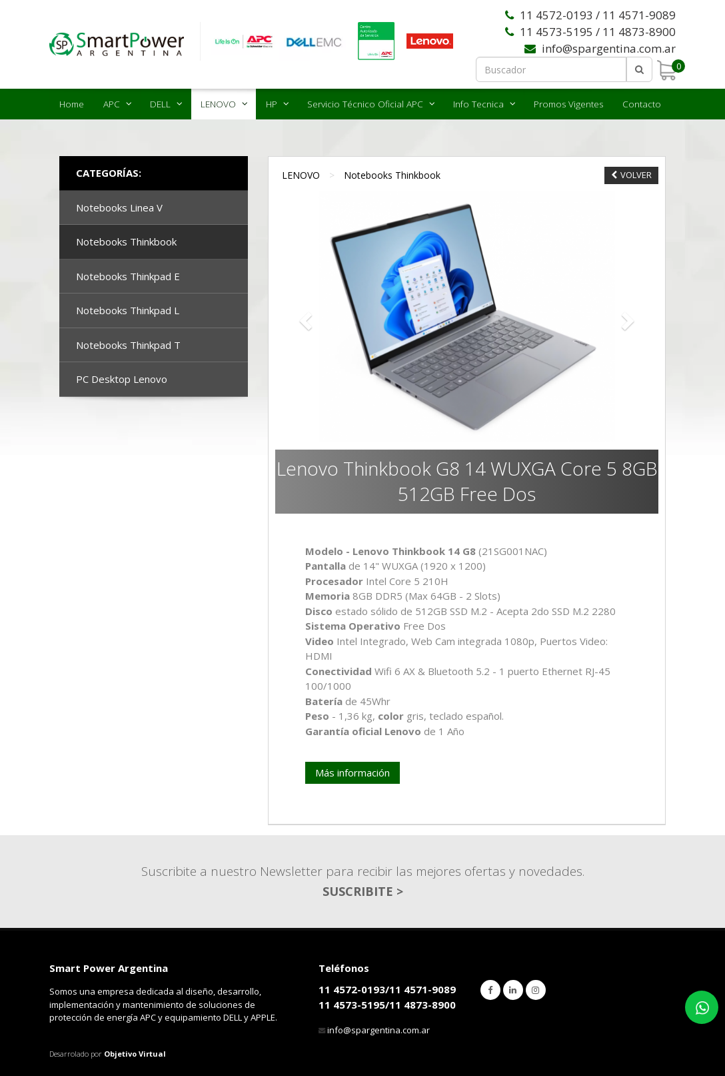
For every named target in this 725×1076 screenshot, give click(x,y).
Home (71, 104)
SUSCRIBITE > (363, 891)
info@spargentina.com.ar (378, 1030)
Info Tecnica (478, 104)
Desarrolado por (107, 1054)
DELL (160, 104)
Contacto (641, 104)
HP (271, 104)
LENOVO (218, 104)
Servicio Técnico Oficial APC (365, 104)
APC (111, 104)
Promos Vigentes (568, 104)
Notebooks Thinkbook (392, 175)
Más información (352, 772)
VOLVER (631, 175)
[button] (304, 317)
